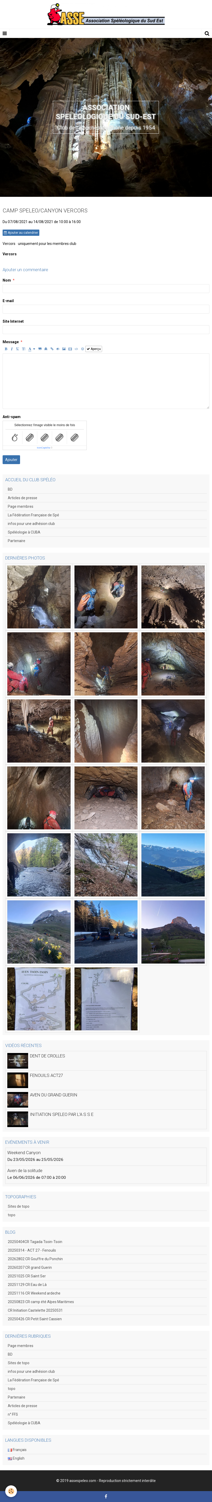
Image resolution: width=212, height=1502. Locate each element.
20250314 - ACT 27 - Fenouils (32, 1250)
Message (11, 342)
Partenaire (16, 541)
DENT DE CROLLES (47, 1055)
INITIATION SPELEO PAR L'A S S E (61, 1114)
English (16, 1458)
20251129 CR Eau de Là (27, 1285)
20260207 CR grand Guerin (30, 1267)
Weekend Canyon (24, 1152)
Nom (7, 280)
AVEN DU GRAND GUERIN (53, 1094)
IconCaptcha (43, 447)
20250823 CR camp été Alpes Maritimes (41, 1302)
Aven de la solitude (24, 1170)
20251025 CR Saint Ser (27, 1276)
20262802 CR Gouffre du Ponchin (35, 1259)
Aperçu (94, 349)
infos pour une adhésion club (31, 524)
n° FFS (13, 1414)
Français (17, 1450)
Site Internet (13, 321)
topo (11, 1215)
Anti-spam (12, 417)
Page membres (20, 506)
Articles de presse (22, 498)
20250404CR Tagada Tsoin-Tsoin (35, 1242)
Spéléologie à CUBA (24, 532)
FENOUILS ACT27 (46, 1075)
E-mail (8, 301)
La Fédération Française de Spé (33, 515)
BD (10, 489)
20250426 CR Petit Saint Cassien (35, 1319)
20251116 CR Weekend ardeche (34, 1293)
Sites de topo (18, 1206)
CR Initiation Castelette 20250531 (35, 1310)
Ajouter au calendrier (21, 233)
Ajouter (11, 460)
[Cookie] (11, 1491)
